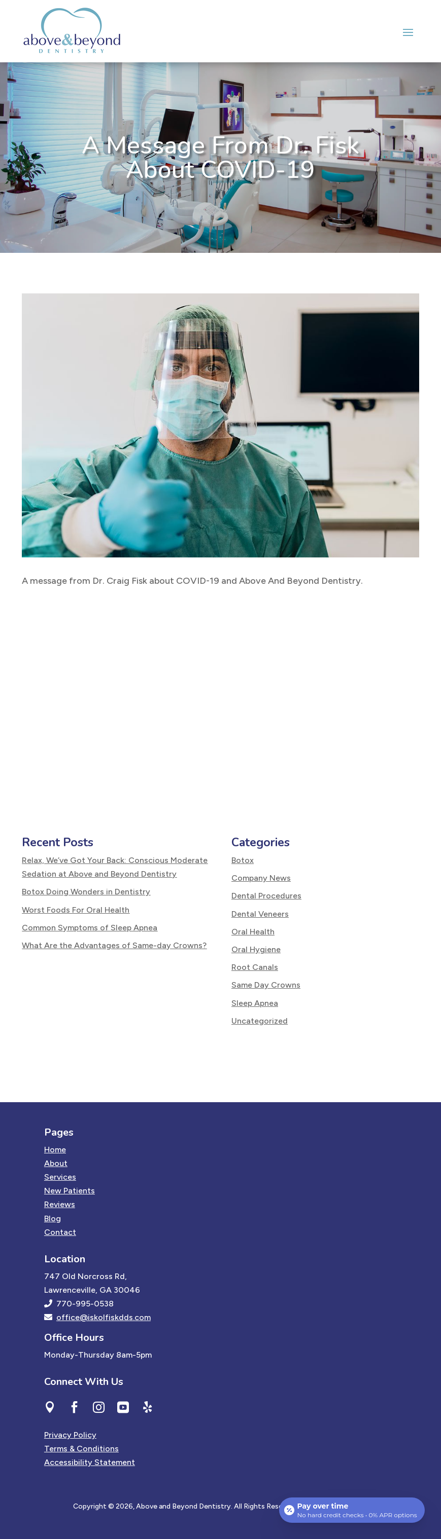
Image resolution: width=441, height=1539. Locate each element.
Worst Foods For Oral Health (75, 910)
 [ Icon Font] (123, 1407)
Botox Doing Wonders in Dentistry (86, 891)
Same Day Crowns (265, 985)
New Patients (69, 1190)
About (55, 1163)
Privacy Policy (70, 1435)
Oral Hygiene (256, 949)
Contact (60, 1232)
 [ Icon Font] (99, 1407)
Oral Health (253, 931)
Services (60, 1177)
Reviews (59, 1204)
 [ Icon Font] (147, 1407)
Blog (52, 1218)
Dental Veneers (260, 914)
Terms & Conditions (81, 1448)
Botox (242, 860)
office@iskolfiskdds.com (103, 1317)
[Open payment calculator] (352, 1509)
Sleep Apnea (254, 1003)
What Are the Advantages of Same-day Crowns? (114, 945)
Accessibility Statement (89, 1462)
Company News (261, 878)
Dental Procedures (266, 895)
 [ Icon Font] (74, 1407)
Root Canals (254, 967)
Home (55, 1149)
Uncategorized (259, 1021)
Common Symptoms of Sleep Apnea (89, 927)
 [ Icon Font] (50, 1407)
